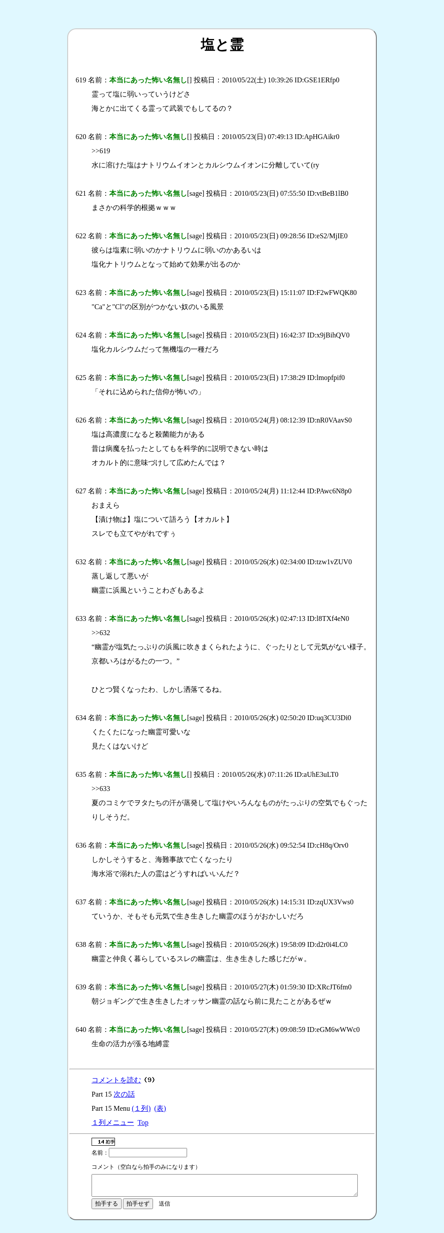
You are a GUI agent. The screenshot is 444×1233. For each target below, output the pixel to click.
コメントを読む (116, 1080)
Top (143, 1122)
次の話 (124, 1094)
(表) (160, 1108)
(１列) (141, 1108)
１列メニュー (113, 1122)
